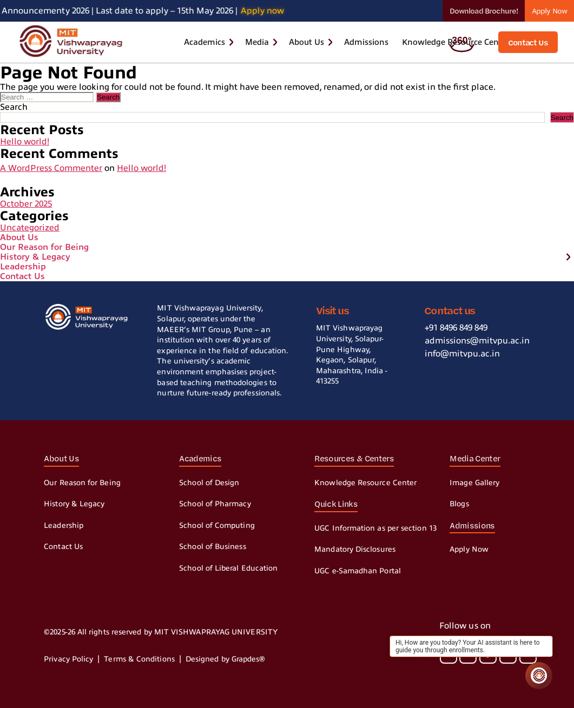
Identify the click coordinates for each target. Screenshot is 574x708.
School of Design (209, 483)
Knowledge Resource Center (365, 483)
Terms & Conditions (139, 659)
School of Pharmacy (214, 504)
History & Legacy (35, 257)
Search (14, 107)
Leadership (23, 267)
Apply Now (549, 10)
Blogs (459, 504)
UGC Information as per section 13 (375, 528)
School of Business (212, 546)
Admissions (366, 42)
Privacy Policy (68, 659)
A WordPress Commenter (51, 168)
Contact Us (22, 276)
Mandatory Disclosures (354, 549)
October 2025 (26, 204)
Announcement (33, 11)
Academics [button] (204, 42)
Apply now (269, 11)
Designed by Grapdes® (226, 659)
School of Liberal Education (228, 568)
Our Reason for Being (44, 247)
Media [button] (257, 42)
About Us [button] (306, 42)
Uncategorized (30, 228)
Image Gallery (474, 483)
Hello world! (24, 142)
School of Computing (217, 525)
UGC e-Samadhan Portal (357, 571)
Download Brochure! (484, 10)
